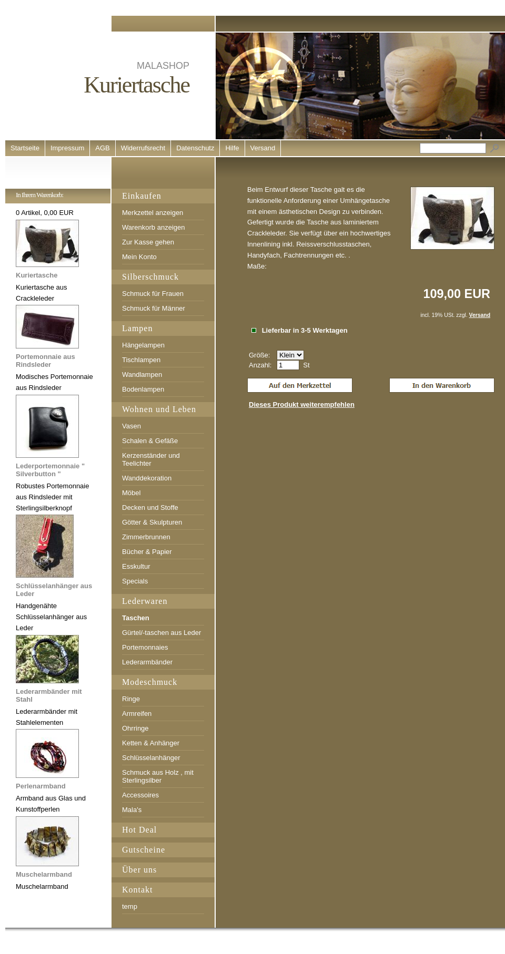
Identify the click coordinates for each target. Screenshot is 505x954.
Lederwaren (144, 601)
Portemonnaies (145, 647)
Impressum (67, 148)
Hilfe (232, 148)
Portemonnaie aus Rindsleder (45, 360)
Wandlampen (142, 374)
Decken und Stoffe (150, 507)
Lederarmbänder (147, 662)
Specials (135, 581)
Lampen (137, 328)
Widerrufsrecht (143, 148)
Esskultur (136, 566)
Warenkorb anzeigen (153, 227)
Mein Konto (139, 257)
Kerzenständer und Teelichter (151, 459)
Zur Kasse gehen (148, 242)
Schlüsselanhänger (151, 758)
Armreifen (137, 713)
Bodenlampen (143, 389)
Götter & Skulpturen (152, 522)
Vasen (131, 426)
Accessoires (140, 795)
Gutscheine (143, 849)
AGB (102, 148)
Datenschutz (195, 148)
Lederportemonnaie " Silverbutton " (50, 470)
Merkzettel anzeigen (152, 213)
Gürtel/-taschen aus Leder (161, 633)
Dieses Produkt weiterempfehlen (302, 404)
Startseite (25, 148)
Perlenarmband (41, 786)
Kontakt (137, 889)
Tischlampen (141, 360)
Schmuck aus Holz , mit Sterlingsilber (158, 776)
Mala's (132, 810)
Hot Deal (139, 829)
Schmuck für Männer (153, 308)
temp (129, 906)
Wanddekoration (146, 478)
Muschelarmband (44, 874)
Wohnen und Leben (159, 409)
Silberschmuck (150, 276)
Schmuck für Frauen (153, 294)
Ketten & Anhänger (150, 743)
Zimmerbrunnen (146, 537)
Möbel (131, 493)
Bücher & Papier (147, 552)
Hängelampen (143, 345)
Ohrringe (135, 728)
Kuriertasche (36, 275)
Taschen (135, 618)
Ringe (131, 699)
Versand (263, 148)
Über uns (139, 869)
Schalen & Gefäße (150, 441)
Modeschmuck (149, 682)
